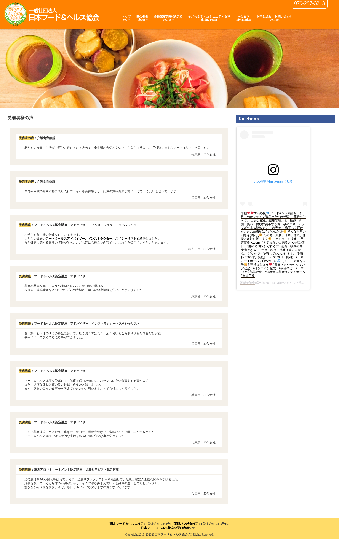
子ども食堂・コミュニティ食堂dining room (209, 18)
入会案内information (243, 18)
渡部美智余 (247, 282)
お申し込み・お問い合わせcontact (274, 18)
